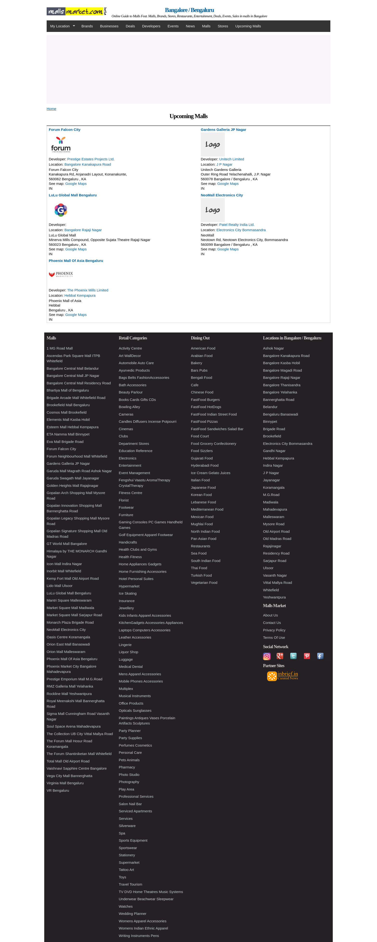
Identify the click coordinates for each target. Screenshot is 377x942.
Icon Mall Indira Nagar (64, 564)
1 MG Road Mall (60, 348)
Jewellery (126, 608)
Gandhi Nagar (274, 451)
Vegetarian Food (204, 582)
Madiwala (270, 502)
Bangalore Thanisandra (282, 385)
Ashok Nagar (273, 348)
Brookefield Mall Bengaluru (68, 405)
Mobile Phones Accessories (141, 681)
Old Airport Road (276, 531)
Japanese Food (203, 487)
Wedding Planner (132, 914)
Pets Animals (129, 760)
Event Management (134, 473)
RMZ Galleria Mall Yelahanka (70, 686)
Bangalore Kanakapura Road (87, 164)
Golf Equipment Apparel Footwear (146, 535)
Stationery (127, 855)
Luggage (126, 659)
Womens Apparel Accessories (142, 921)
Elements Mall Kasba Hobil (68, 419)
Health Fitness (130, 557)
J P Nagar (224, 164)
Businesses (109, 26)
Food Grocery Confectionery (213, 443)
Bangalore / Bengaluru (189, 10)
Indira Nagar (273, 465)
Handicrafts (128, 542)
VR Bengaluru (58, 790)
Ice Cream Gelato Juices (210, 473)
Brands (87, 26)
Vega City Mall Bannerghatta (69, 776)
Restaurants (200, 546)
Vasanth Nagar (275, 575)
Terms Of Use (274, 637)
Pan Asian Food (203, 539)
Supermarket (129, 862)
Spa (122, 833)
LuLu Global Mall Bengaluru (73, 195)
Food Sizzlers (202, 451)
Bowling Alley (129, 407)
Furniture (126, 515)
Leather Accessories (135, 637)
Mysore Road (273, 524)
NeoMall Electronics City (222, 195)
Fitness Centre (130, 493)
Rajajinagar (272, 546)
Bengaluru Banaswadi (280, 414)
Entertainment (130, 465)
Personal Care (130, 752)
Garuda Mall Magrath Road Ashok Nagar (79, 471)
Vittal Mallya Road (277, 582)
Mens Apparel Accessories (140, 674)
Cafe (195, 385)
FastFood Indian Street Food (214, 414)
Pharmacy (127, 767)
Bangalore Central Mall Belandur (73, 368)
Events (173, 26)
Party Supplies (130, 738)
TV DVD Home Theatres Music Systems (151, 892)
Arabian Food (202, 356)
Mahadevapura (275, 509)
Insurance (127, 601)
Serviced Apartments (135, 811)
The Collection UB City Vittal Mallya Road (80, 734)
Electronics (127, 458)
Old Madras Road (277, 539)
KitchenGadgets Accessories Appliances (151, 623)
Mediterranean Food (207, 509)
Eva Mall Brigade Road (65, 442)
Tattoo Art (126, 870)
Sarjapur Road (274, 561)
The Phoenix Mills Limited (87, 290)
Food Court (200, 436)
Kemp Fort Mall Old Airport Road (73, 578)
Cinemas (126, 429)
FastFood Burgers (205, 400)
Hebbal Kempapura (79, 295)
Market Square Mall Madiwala (70, 608)
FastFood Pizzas (204, 421)
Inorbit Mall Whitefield (64, 571)
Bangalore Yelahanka (280, 392)
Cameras (126, 414)
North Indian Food (205, 531)
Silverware (127, 826)
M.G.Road (271, 495)
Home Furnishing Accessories (142, 571)
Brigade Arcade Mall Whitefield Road (76, 398)
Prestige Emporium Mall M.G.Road (74, 679)
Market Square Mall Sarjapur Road (74, 615)
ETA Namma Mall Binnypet (68, 434)
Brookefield (272, 436)
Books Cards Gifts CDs (137, 400)
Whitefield (271, 590)
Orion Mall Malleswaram (66, 652)
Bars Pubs (199, 370)
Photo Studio (129, 775)
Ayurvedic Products (134, 370)
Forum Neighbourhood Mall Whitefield (77, 456)
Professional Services (136, 796)
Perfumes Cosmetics (135, 745)
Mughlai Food (202, 524)
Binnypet (270, 421)
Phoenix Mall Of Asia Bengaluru (76, 261)
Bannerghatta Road (278, 400)
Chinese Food (202, 392)
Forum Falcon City (65, 129)
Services (126, 818)
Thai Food (199, 568)
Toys (122, 877)
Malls (206, 26)
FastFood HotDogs (206, 407)
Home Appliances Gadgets (140, 564)
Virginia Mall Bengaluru (65, 783)
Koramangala (273, 487)
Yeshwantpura (274, 597)
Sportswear (128, 848)
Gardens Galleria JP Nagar (223, 129)
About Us (270, 615)
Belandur (270, 407)
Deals (130, 26)
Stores (223, 26)
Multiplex (126, 689)
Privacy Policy (274, 630)
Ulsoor (268, 568)
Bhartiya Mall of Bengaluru (68, 390)
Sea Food (199, 553)
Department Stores (134, 443)
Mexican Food (202, 517)
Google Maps (76, 183)
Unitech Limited (231, 159)
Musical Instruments (135, 696)
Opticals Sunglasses (135, 710)
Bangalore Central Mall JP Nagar (73, 376)
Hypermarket (129, 586)
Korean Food (201, 495)
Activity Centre (130, 348)
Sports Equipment (133, 840)
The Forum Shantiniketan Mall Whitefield (79, 754)
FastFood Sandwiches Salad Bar (217, 429)
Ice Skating (128, 593)
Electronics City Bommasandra (241, 230)
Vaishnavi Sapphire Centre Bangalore (77, 768)
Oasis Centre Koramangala (68, 637)
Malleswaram (273, 517)
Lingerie (125, 645)
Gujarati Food (202, 458)
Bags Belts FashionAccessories (144, 377)
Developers (151, 26)
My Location (61, 26)
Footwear (126, 507)
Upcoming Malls (248, 26)
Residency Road (276, 553)
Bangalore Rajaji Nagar (83, 230)
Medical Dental (131, 666)
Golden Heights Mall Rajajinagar (72, 485)
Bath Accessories (132, 385)
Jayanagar (271, 480)
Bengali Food (201, 377)
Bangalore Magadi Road (282, 370)
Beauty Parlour (131, 392)
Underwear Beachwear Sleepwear (146, 899)
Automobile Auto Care (136, 363)
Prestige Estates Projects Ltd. (91, 159)
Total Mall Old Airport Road (68, 761)
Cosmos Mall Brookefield (67, 412)
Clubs (123, 436)
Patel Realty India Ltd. (237, 225)
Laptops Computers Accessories (144, 630)
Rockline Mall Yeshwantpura (69, 694)
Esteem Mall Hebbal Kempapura (73, 427)
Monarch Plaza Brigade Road (70, 622)
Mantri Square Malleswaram (69, 600)
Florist (124, 500)
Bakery (196, 363)
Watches (126, 906)
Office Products (131, 703)
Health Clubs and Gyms (138, 549)
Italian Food (200, 480)
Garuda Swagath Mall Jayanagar (73, 478)
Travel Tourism (130, 884)
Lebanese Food (203, 502)
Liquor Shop (128, 652)
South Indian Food (205, 561)
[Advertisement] (188, 68)
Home (51, 109)
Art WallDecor (130, 356)
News (190, 26)
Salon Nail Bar (130, 804)
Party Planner (130, 731)
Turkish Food (201, 575)
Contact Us (272, 623)
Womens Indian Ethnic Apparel (143, 928)
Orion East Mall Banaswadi (68, 644)
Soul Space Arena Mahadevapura (74, 726)
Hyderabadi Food (205, 465)
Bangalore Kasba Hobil (281, 363)
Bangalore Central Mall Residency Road (79, 383)
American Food (203, 348)
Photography (129, 782)
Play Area (126, 789)
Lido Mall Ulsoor (60, 586)
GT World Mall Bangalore (67, 544)
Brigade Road (274, 429)
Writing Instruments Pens (139, 936)
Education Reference (135, 451)
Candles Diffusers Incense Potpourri (147, 421)
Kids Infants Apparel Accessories (145, 615)
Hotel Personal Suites (136, 579)
